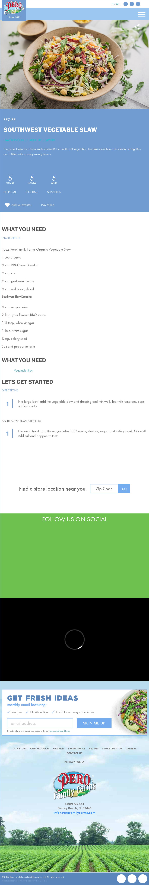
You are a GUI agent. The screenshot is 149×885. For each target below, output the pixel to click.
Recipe (10, 119)
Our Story (20, 748)
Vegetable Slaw (23, 370)
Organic (59, 748)
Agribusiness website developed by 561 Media (24, 880)
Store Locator (112, 748)
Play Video (47, 205)
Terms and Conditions (59, 730)
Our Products (40, 748)
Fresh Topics (76, 748)
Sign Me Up (94, 723)
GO (124, 489)
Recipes (94, 748)
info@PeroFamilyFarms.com (74, 813)
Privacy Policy (74, 761)
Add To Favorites (21, 205)
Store (116, 4)
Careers (131, 748)
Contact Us (74, 753)
